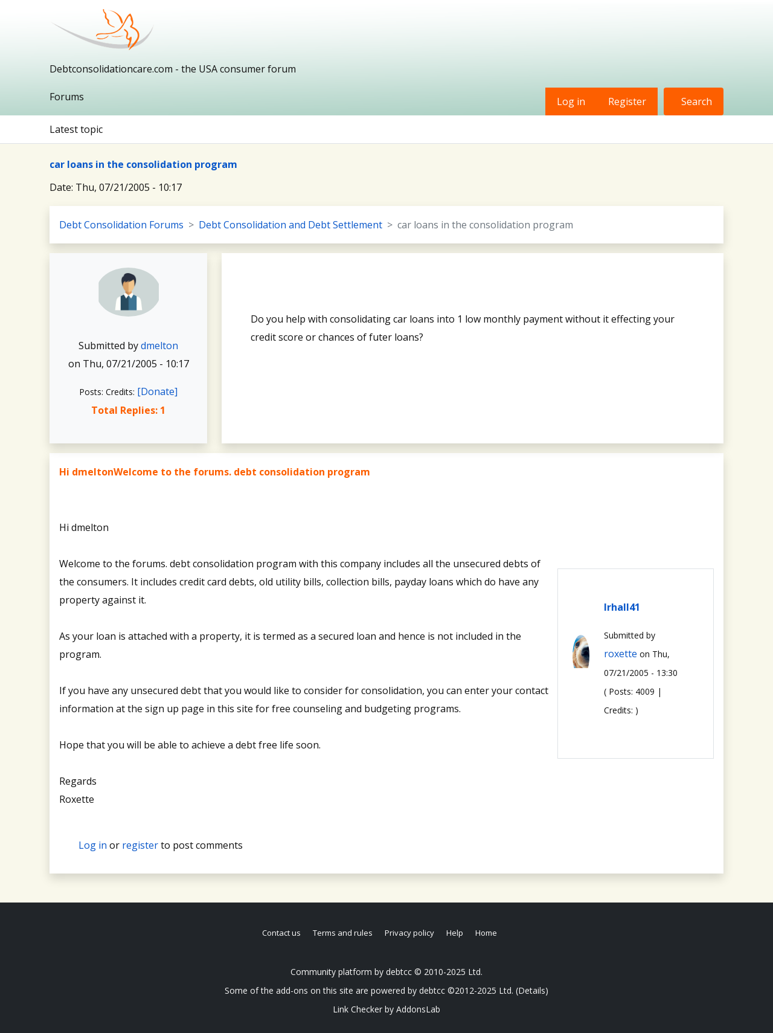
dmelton (159, 345)
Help (454, 932)
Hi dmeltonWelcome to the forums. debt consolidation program (214, 471)
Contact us (281, 932)
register (140, 845)
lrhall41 (622, 607)
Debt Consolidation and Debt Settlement (290, 224)
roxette (620, 653)
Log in (571, 101)
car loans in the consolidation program (143, 164)
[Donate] (157, 391)
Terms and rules (343, 932)
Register (627, 101)
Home (486, 932)
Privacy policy (409, 932)
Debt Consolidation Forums (121, 224)
